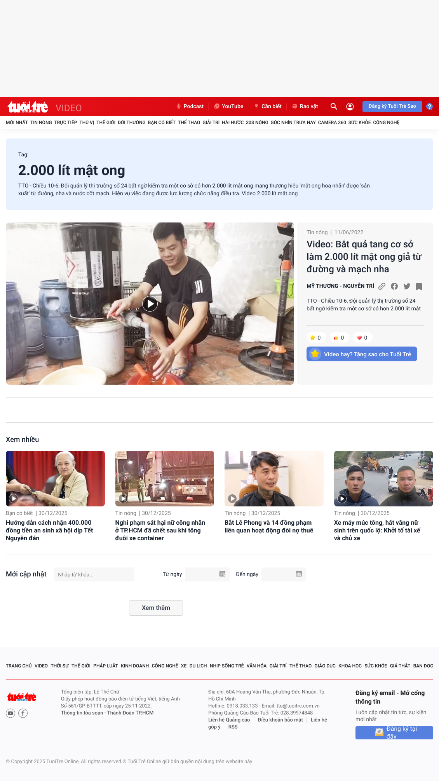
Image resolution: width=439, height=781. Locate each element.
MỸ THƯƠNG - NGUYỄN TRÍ (340, 286)
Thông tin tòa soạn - (84, 713)
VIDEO (69, 108)
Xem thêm (156, 607)
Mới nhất (17, 122)
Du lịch (198, 666)
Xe (183, 666)
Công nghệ (386, 122)
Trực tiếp (65, 122)
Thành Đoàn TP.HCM (130, 713)
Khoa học (350, 666)
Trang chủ (19, 666)
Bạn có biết (162, 122)
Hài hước (233, 122)
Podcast (189, 106)
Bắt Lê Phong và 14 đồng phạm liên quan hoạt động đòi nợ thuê (269, 526)
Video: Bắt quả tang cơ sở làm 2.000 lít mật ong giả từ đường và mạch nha (364, 257)
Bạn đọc (423, 666)
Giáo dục (325, 666)
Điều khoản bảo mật (280, 720)
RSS (233, 727)
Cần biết (267, 106)
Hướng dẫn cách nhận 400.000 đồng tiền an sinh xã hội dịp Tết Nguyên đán (49, 530)
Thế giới (105, 122)
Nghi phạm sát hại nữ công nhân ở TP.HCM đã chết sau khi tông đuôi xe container (160, 530)
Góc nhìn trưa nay (293, 122)
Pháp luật (105, 666)
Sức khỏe (359, 122)
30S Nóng (257, 122)
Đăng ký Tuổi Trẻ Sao (392, 106)
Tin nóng (41, 122)
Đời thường (132, 122)
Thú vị (86, 122)
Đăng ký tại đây (402, 732)
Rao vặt (304, 106)
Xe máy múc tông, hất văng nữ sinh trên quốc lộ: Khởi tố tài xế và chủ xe (377, 530)
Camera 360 (332, 122)
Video (41, 666)
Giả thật (400, 666)
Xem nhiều (22, 440)
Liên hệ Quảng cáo (229, 720)
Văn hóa (257, 666)
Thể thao (189, 122)
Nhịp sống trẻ (227, 666)
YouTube (228, 106)
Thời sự (59, 666)
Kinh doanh (135, 666)
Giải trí (211, 122)
